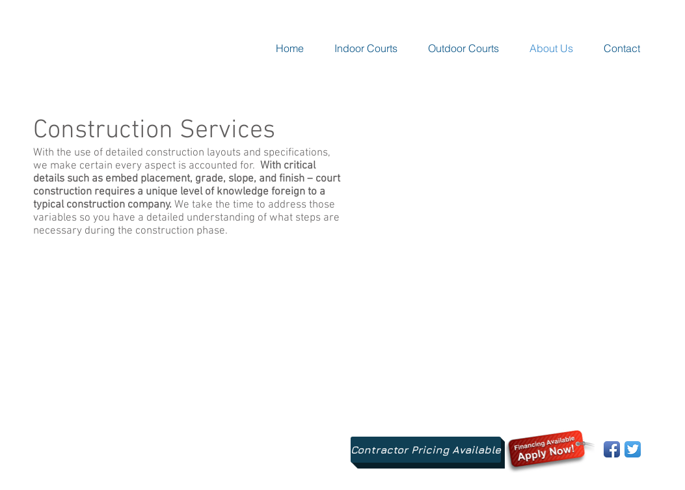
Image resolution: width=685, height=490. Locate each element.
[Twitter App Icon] (633, 449)
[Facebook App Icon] (612, 449)
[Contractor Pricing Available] (426, 450)
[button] (366, 48)
